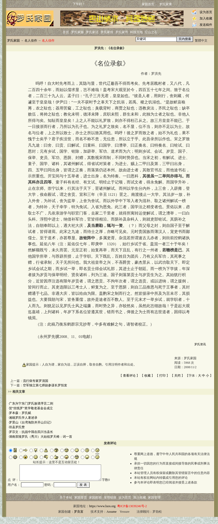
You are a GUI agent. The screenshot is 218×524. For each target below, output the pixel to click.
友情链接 (110, 504)
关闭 (177, 375)
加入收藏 (206, 18)
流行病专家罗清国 (35, 381)
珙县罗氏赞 (17, 427)
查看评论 (129, 375)
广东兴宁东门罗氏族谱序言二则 (31, 403)
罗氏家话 (92, 32)
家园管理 (154, 504)
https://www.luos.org (102, 513)
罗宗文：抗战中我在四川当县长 (31, 432)
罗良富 (78, 519)
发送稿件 (206, 25)
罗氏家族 (77, 32)
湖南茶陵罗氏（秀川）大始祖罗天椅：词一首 (40, 436)
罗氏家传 (107, 32)
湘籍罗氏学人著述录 (23, 418)
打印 (162, 375)
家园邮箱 (95, 504)
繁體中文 (201, 40)
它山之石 (151, 32)
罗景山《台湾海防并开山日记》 (31, 422)
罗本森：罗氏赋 (20, 413)
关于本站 (66, 504)
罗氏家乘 (165, 4)
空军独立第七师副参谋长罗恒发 (45, 385)
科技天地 (136, 32)
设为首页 (206, 12)
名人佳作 (30, 40)
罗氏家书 (121, 32)
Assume (111, 519)
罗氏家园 (13, 40)
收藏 (147, 375)
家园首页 (148, 4)
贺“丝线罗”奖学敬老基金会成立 (31, 408)
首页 (66, 32)
